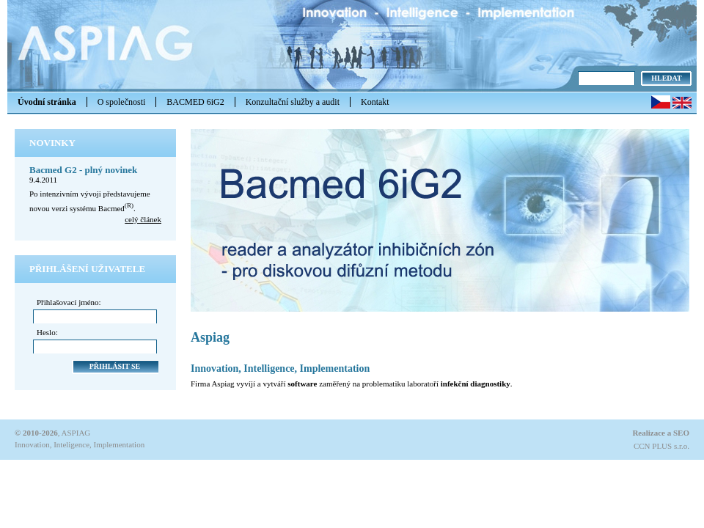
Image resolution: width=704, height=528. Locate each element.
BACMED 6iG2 (195, 102)
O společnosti (122, 102)
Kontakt (375, 102)
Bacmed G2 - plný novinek (83, 169)
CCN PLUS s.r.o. (661, 445)
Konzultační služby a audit (293, 102)
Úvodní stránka (47, 102)
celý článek (143, 219)
